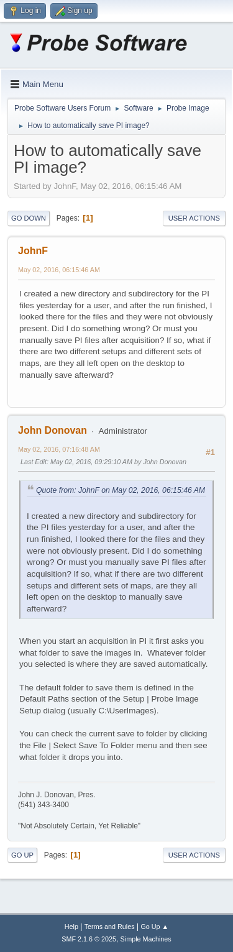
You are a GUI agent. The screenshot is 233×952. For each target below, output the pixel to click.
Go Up (22, 855)
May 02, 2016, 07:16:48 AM (59, 449)
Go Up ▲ (154, 926)
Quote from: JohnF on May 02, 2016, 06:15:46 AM (120, 490)
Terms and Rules (110, 926)
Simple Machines (146, 939)
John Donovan (52, 430)
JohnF (33, 250)
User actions (194, 218)
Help (71, 926)
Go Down (28, 218)
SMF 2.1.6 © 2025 (89, 939)
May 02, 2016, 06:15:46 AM (59, 269)
